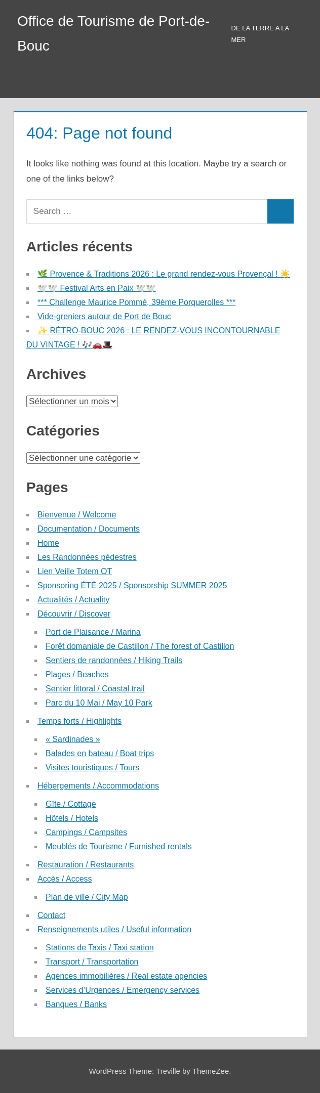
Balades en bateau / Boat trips (100, 753)
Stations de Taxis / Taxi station (100, 947)
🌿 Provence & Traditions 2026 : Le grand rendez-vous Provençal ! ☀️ (163, 274)
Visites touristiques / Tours (92, 767)
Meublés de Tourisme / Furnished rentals (119, 846)
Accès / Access (64, 879)
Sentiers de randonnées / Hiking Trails (114, 660)
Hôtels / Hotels (72, 818)
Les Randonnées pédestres (87, 557)
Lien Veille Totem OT (74, 571)
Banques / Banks (76, 1004)
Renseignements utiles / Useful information (114, 929)
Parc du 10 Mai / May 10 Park (99, 702)
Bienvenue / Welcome (76, 514)
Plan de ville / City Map (87, 897)
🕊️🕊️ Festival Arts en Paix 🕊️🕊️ (96, 288)
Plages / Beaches (77, 674)
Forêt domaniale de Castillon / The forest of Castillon (140, 646)
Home (48, 543)
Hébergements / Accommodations (98, 785)
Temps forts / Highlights (79, 721)
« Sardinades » (73, 739)
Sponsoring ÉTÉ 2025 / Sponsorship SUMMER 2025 (132, 585)
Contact (51, 915)
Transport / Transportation (92, 961)
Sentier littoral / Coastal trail (95, 688)
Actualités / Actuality (73, 599)
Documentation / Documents (88, 528)
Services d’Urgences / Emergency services (122, 990)
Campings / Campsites (86, 832)
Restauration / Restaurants (85, 864)
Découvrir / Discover (73, 613)
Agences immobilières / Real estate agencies (126, 976)
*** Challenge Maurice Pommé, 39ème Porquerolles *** (136, 302)
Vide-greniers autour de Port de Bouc (104, 316)
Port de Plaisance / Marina (93, 632)
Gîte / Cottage (71, 804)
